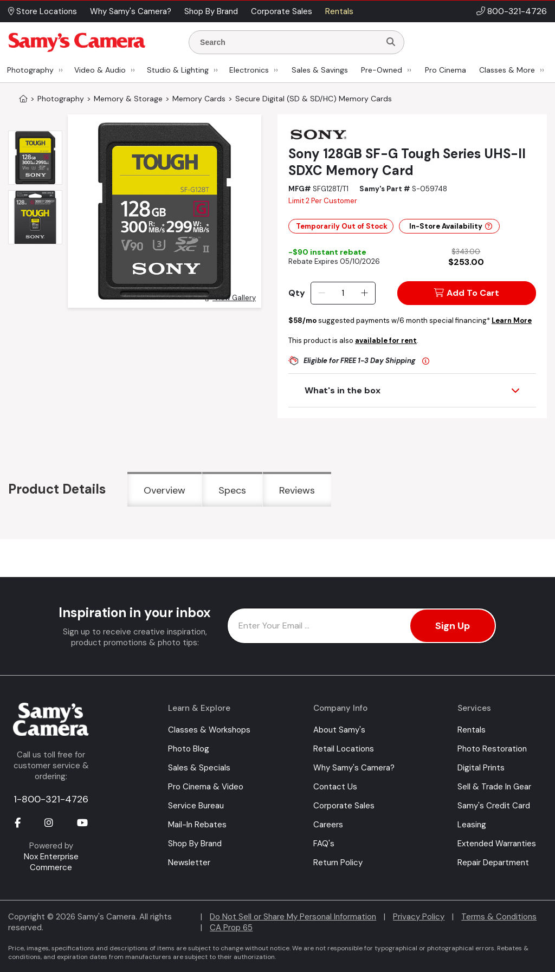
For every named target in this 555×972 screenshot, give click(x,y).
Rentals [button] (339, 11)
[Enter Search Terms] (289, 42)
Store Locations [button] (42, 11)
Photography (30, 70)
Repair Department (493, 862)
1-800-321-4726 (51, 799)
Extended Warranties (496, 843)
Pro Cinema (445, 70)
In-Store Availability (450, 226)
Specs (232, 490)
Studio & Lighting (178, 70)
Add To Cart (466, 293)
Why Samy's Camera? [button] (130, 11)
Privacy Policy (418, 916)
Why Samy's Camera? (354, 767)
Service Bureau (196, 805)
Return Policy (338, 862)
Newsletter (189, 862)
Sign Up (452, 625)
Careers (328, 824)
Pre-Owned (381, 70)
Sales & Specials (199, 767)
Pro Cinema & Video (205, 786)
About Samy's (339, 729)
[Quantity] (342, 293)
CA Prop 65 (231, 927)
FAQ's (323, 843)
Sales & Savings (320, 70)
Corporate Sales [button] (281, 11)
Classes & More (507, 70)
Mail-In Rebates (197, 824)
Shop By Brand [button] (211, 11)
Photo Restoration (492, 748)
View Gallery (230, 297)
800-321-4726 (517, 11)
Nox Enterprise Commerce (51, 862)
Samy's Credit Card (493, 805)
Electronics (249, 70)
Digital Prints (481, 767)
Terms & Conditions (499, 916)
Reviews (297, 490)
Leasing (471, 824)
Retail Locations (343, 748)
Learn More (512, 320)
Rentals (471, 729)
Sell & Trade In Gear (494, 786)
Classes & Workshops (209, 729)
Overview (164, 490)
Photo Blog (188, 748)
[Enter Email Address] (361, 626)
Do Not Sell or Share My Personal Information (293, 916)
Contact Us (335, 786)
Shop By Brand (195, 843)
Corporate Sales (344, 805)
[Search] (390, 42)
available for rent (386, 340)
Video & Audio (100, 70)
